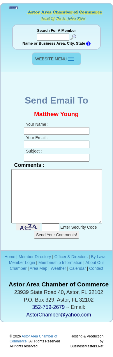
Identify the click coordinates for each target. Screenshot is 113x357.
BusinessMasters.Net (86, 346)
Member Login (22, 262)
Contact (96, 268)
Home (9, 256)
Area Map (38, 268)
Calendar (77, 268)
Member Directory (35, 256)
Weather (58, 268)
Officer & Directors (71, 256)
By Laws (98, 256)
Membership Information (60, 262)
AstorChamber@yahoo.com (58, 315)
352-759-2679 (48, 307)
